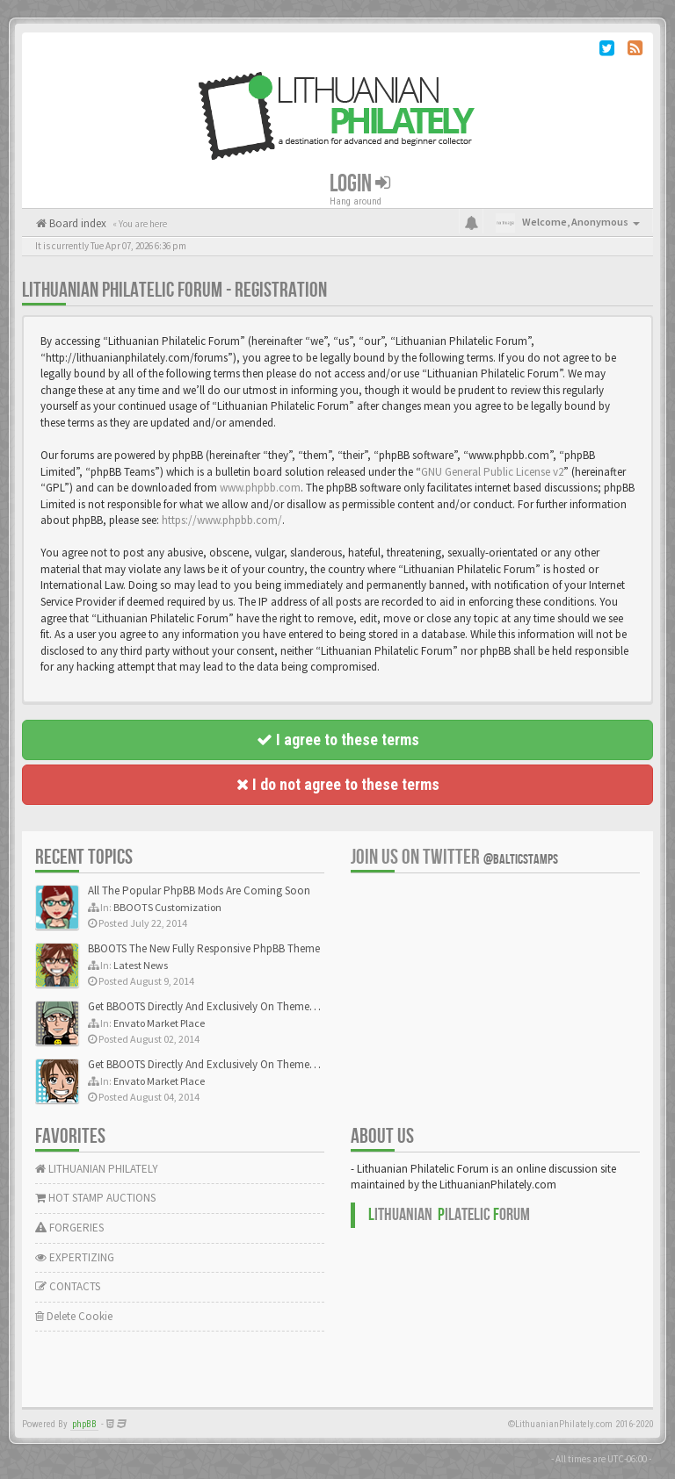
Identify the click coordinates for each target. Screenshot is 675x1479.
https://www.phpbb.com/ (222, 520)
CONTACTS (67, 1286)
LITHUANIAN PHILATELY (96, 1168)
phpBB (84, 1424)
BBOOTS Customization (167, 907)
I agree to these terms (338, 739)
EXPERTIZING (74, 1257)
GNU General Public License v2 (492, 471)
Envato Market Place (159, 1023)
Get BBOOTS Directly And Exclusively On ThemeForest (213, 1006)
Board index (76, 223)
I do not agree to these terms (337, 784)
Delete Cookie (73, 1316)
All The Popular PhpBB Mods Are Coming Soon (199, 890)
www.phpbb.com (260, 487)
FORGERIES (69, 1227)
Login (360, 183)
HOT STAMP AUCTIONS (95, 1197)
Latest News (140, 965)
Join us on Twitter (454, 857)
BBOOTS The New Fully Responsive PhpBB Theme (204, 948)
